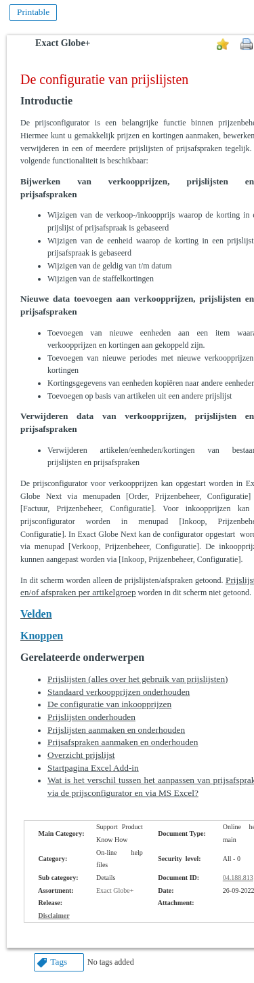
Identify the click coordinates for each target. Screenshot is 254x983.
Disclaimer (54, 915)
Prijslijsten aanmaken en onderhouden (116, 730)
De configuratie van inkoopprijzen (109, 704)
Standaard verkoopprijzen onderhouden (118, 692)
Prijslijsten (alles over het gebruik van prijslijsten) (137, 679)
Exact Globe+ (62, 43)
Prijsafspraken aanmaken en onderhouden (122, 742)
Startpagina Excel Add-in (93, 768)
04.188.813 (238, 877)
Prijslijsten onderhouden (91, 717)
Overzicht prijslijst (81, 755)
